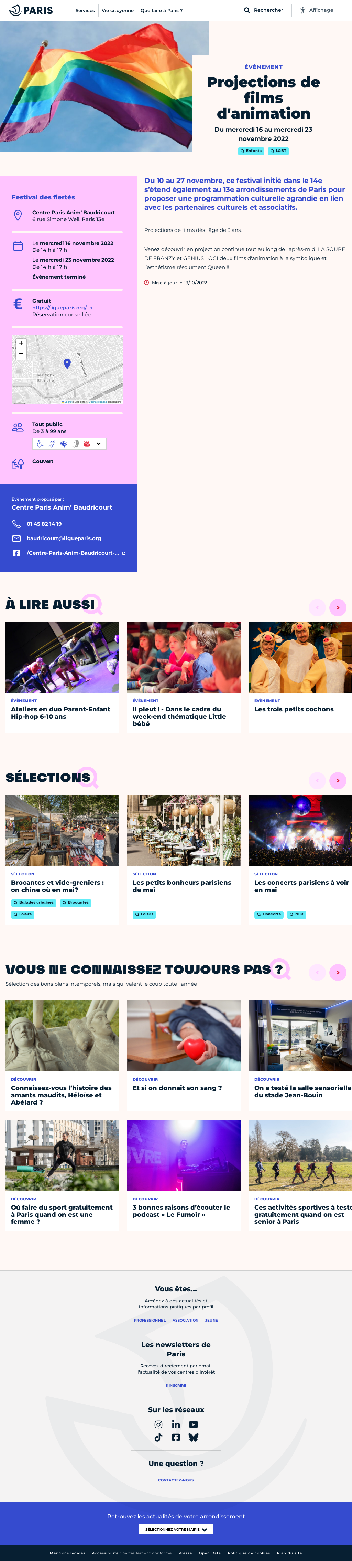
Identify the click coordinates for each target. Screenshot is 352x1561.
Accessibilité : (132, 1553)
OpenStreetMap (98, 401)
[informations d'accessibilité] (69, 444)
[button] (67, 363)
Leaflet (67, 401)
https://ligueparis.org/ (59, 308)
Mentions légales (67, 1553)
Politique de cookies (249, 1553)
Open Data (210, 1553)
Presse (185, 1553)
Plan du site (289, 1553)
